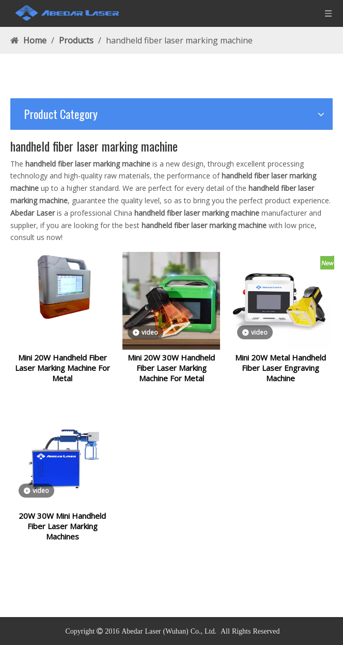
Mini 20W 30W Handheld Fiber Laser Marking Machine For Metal (171, 373)
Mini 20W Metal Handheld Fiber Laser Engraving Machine (280, 373)
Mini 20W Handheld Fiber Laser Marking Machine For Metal (62, 373)
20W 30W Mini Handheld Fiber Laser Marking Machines (62, 538)
